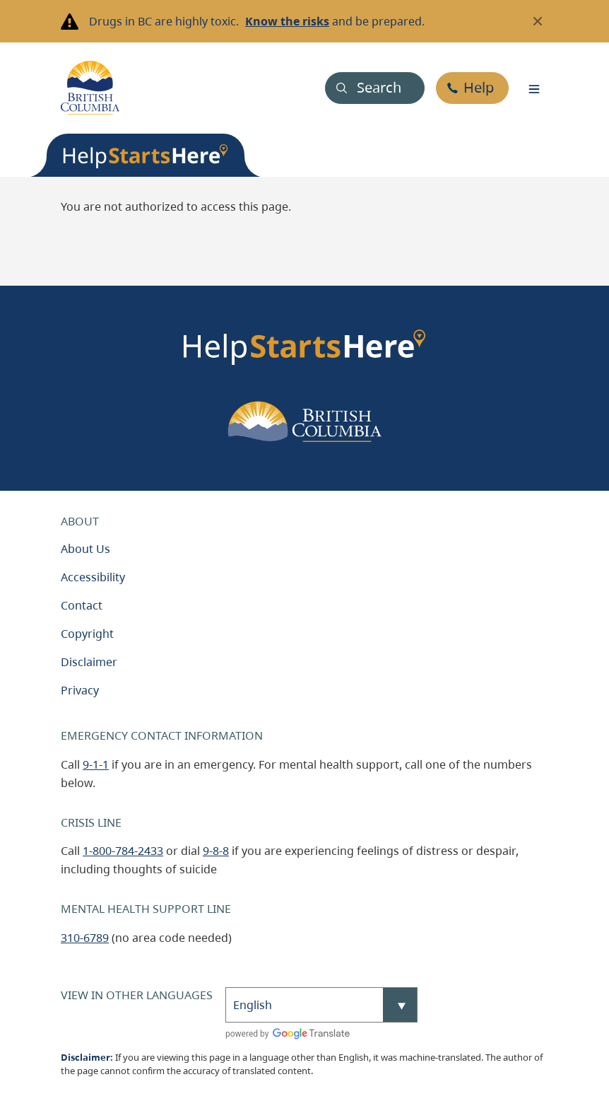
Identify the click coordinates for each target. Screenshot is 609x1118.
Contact (81, 605)
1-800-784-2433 (123, 850)
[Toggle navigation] (534, 88)
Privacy (80, 690)
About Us (85, 549)
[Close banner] (537, 21)
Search (379, 87)
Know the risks (287, 21)
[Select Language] (321, 1005)
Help (478, 87)
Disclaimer (89, 662)
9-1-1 (96, 764)
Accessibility (93, 577)
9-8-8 (216, 850)
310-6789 (85, 937)
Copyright (87, 633)
